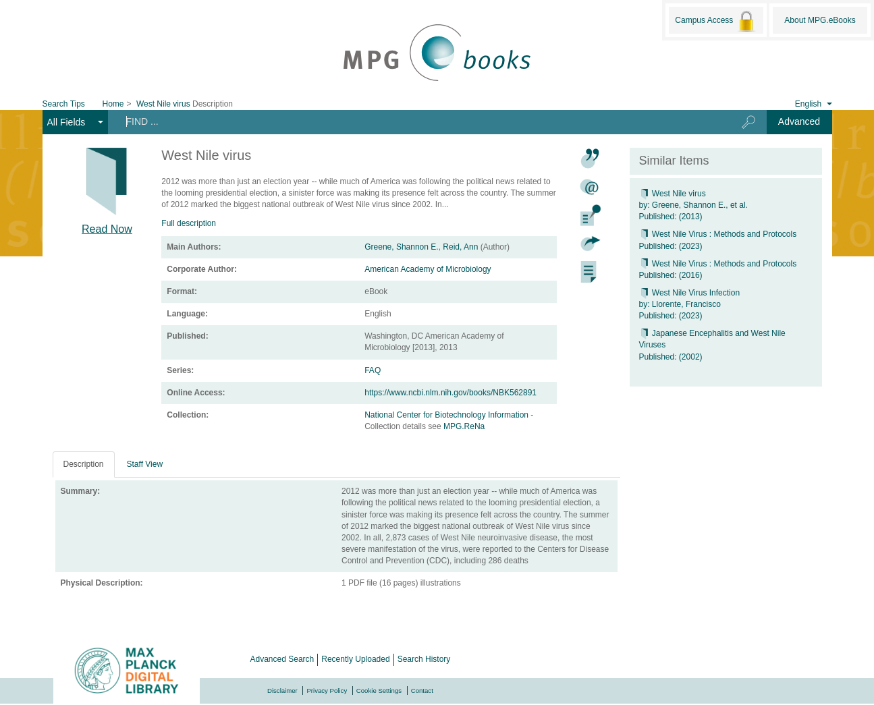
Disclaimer (282, 690)
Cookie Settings (379, 690)
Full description (188, 223)
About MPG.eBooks (819, 20)
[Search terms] (414, 121)
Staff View (145, 464)
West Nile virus (672, 193)
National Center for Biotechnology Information (447, 415)
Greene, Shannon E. (401, 247)
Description (83, 464)
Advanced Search (282, 659)
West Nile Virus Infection (689, 293)
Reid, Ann (460, 247)
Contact (422, 690)
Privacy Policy (326, 690)
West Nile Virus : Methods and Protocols (718, 234)
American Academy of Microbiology (427, 269)
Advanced (799, 121)
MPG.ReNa (464, 426)
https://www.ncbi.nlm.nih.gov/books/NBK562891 (450, 392)
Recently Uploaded (355, 659)
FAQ (372, 370)
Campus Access (716, 21)
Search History (424, 659)
